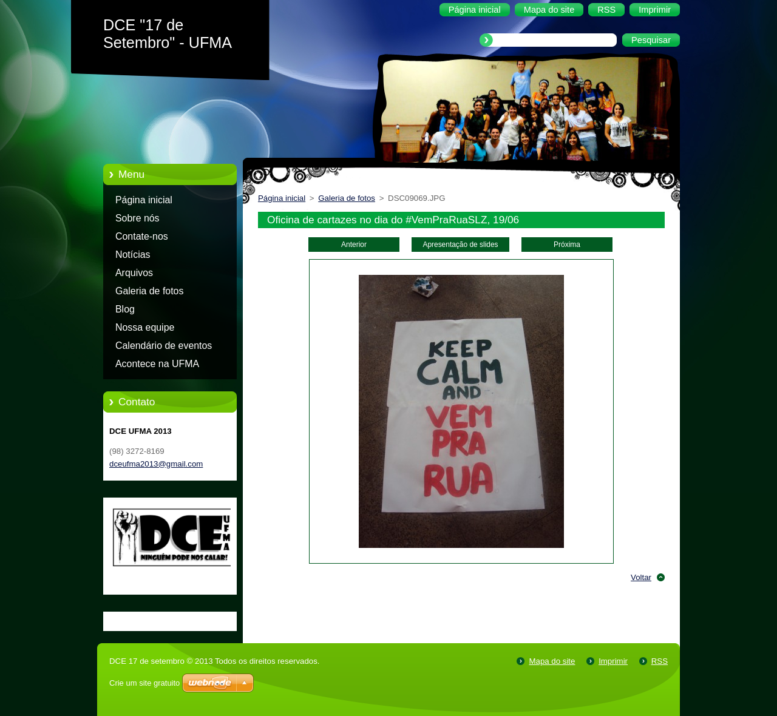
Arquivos (134, 273)
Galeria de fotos (149, 291)
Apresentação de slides (460, 244)
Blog (125, 309)
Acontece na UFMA (157, 364)
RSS (659, 661)
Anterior (354, 244)
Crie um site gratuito (144, 682)
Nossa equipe (144, 327)
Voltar (641, 577)
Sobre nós (137, 218)
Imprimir (613, 661)
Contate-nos (141, 236)
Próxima (567, 244)
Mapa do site (552, 661)
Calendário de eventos (163, 345)
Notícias (133, 254)
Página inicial (143, 200)
